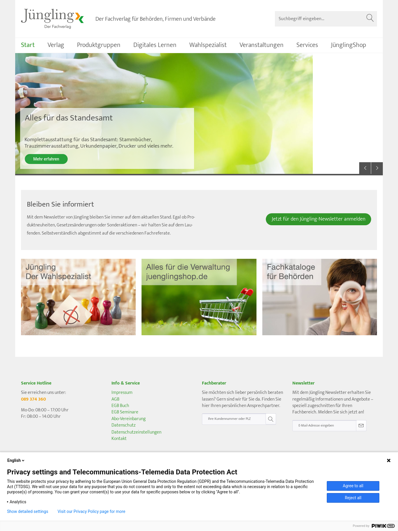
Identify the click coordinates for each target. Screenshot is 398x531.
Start (28, 45)
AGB (115, 399)
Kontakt (119, 439)
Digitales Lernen (155, 45)
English (16, 460)
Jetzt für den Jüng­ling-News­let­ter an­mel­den (318, 219)
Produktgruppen (99, 45)
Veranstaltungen (262, 45)
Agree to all (353, 485)
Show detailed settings (27, 511)
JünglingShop (348, 45)
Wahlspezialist (208, 45)
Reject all (353, 497)
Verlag (56, 45)
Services (307, 45)
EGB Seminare (124, 412)
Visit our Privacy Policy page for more (91, 511)
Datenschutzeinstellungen (136, 432)
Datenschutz (123, 425)
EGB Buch (120, 406)
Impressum (121, 392)
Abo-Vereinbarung (128, 419)
